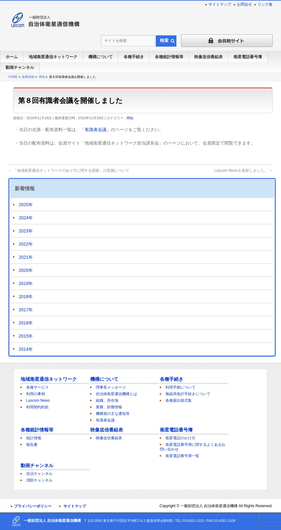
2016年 (26, 322)
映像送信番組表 (106, 429)
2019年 (26, 283)
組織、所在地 (107, 400)
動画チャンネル (37, 465)
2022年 (26, 244)
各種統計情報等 (37, 429)
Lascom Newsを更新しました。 (243, 170)
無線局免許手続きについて (187, 394)
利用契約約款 (37, 407)
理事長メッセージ (111, 387)
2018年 (26, 296)
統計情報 (33, 438)
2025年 (26, 204)
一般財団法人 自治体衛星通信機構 (209, 506)
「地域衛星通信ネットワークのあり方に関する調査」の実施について (68, 170)
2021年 (26, 257)
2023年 (26, 230)
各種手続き (171, 379)
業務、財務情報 (109, 407)
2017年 (26, 309)
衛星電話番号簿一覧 (182, 456)
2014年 (26, 349)
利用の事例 (35, 394)
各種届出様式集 (178, 400)
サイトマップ (220, 4)
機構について (104, 379)
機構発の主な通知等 (113, 413)
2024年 (26, 217)
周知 (129, 118)
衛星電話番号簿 (176, 429)
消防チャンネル (39, 480)
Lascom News (38, 400)
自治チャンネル (39, 473)
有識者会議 (95, 129)
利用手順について (180, 387)
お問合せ (244, 4)
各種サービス (37, 387)
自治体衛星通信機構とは (116, 394)
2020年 (26, 270)
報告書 (31, 444)
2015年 (26, 336)
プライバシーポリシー (33, 506)
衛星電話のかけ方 (180, 438)
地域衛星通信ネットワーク (49, 379)
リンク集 (265, 4)
